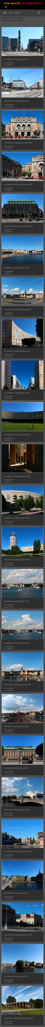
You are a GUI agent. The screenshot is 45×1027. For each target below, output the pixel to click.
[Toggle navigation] (5, 7)
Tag (10, 12)
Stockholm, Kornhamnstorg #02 (17, 684)
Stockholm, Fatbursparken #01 (17, 351)
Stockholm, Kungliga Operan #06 (18, 935)
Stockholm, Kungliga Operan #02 (18, 142)
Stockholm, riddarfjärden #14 (16, 268)
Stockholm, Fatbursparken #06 (17, 559)
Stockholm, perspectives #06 (16, 726)
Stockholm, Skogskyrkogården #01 (19, 1018)
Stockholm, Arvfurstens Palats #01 (18, 226)
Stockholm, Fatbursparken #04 (17, 476)
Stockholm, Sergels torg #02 (16, 101)
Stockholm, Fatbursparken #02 (17, 393)
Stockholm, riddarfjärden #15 (16, 601)
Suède (17, 12)
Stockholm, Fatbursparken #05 (17, 518)
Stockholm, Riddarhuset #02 (16, 768)
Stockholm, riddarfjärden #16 (16, 643)
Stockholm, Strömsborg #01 (16, 976)
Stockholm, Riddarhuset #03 (16, 893)
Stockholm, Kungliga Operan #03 (18, 184)
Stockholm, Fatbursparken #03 (17, 434)
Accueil (4, 12)
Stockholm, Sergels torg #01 (16, 59)
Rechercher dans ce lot (12, 19)
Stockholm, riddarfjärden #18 (16, 809)
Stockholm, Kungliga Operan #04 (18, 851)
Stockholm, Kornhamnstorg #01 (17, 309)
